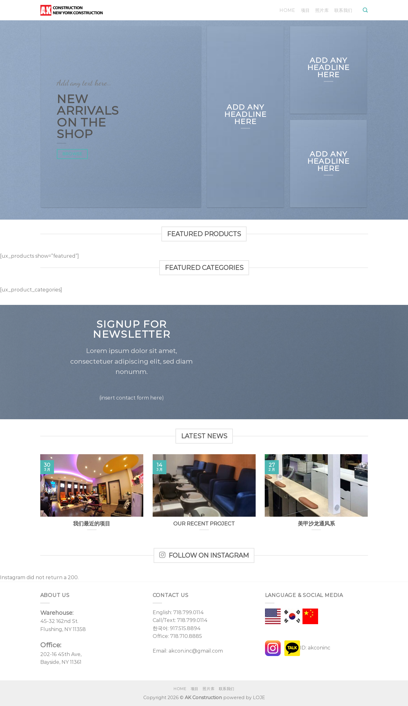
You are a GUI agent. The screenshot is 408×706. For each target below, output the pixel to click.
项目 (305, 10)
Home (287, 10)
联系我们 (343, 10)
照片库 (322, 10)
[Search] (365, 10)
